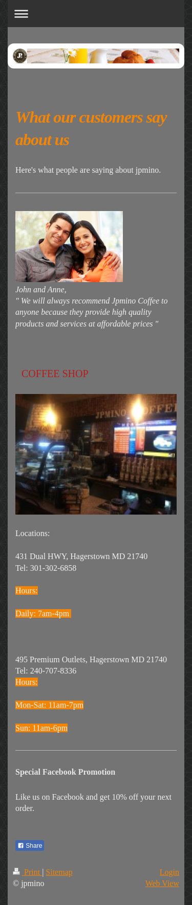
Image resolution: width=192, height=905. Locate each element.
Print (27, 872)
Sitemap (59, 872)
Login (169, 872)
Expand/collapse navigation (96, 14)
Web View (162, 883)
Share (29, 845)
